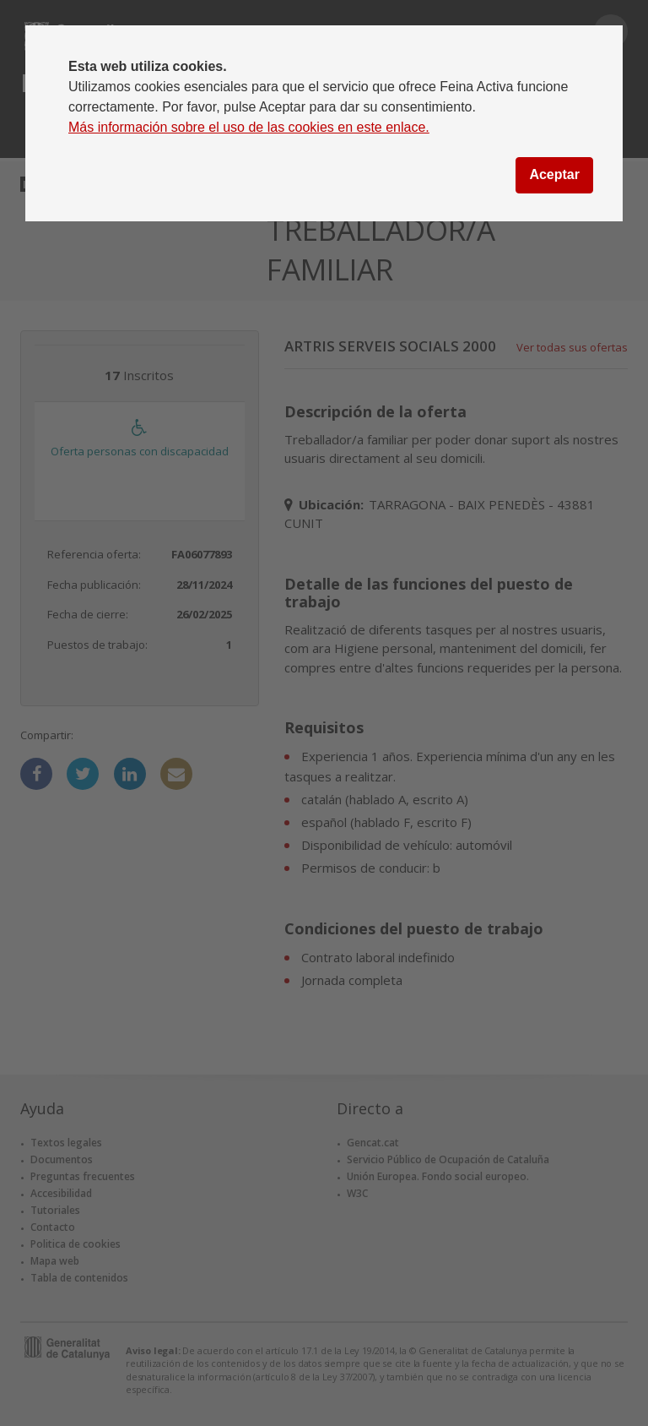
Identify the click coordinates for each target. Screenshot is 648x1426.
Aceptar (554, 174)
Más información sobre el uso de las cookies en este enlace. (248, 127)
